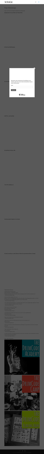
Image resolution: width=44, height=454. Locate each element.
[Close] (34, 68)
